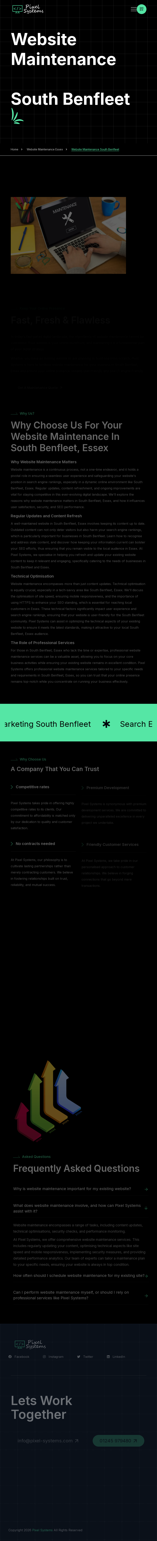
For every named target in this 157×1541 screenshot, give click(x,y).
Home (14, 149)
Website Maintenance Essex (45, 149)
